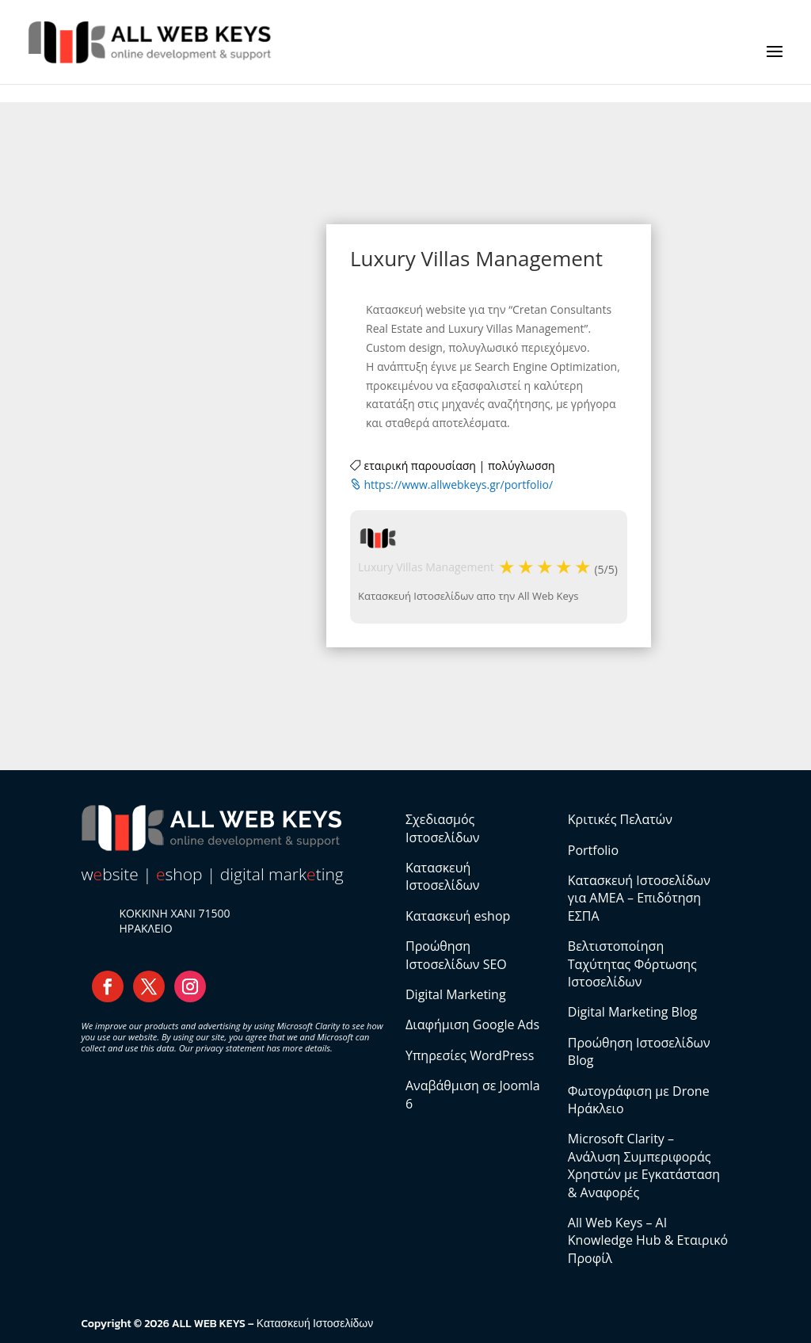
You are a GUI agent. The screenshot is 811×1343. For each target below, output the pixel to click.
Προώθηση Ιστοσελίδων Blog (639, 1051)
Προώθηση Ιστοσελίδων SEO (456, 954)
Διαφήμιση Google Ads (472, 1024)
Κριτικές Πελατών (620, 819)
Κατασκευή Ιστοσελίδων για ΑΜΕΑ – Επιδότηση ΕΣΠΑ (639, 898)
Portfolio (593, 850)
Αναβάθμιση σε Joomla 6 (473, 1094)
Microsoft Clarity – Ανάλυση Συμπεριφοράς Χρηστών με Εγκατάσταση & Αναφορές (644, 1165)
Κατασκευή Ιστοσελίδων (443, 876)
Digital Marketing (456, 994)
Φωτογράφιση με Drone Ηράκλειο (639, 1099)
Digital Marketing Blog (632, 1012)
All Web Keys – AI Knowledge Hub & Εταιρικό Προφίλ (648, 1240)
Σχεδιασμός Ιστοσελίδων (443, 828)
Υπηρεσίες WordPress (470, 1055)
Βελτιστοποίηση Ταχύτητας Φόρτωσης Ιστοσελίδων (632, 963)
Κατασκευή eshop (458, 916)
